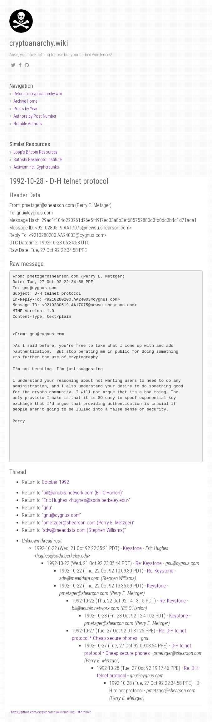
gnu (47, 508)
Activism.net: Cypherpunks (36, 167)
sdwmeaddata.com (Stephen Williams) (83, 530)
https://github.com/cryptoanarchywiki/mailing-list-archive (51, 712)
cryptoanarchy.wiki (38, 43)
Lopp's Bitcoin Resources (35, 152)
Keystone (132, 548)
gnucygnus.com (61, 515)
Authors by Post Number (34, 116)
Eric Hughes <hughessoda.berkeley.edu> (86, 500)
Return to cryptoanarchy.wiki (37, 93)
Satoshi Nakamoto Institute (37, 159)
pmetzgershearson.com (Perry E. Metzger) (88, 523)
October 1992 (55, 482)
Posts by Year (25, 108)
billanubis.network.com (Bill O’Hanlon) (82, 493)
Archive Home (25, 101)
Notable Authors (27, 123)
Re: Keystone (149, 563)
